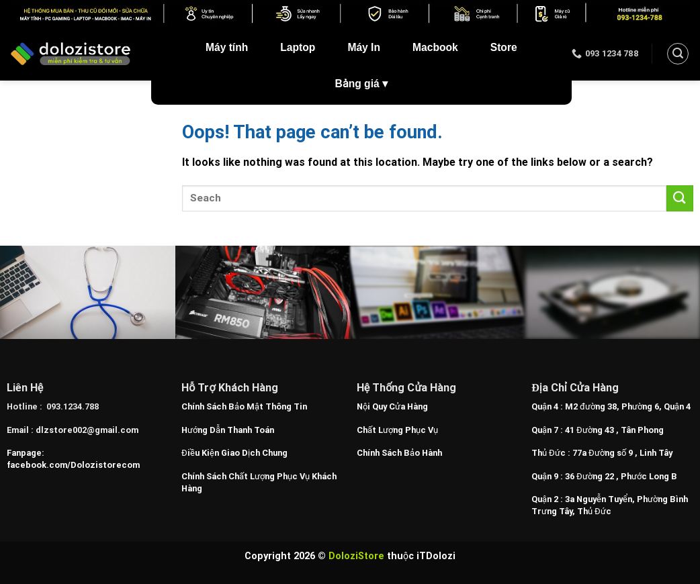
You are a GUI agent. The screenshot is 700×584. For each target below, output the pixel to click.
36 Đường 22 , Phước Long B (621, 476)
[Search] (678, 53)
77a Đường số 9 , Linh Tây (622, 453)
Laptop (297, 47)
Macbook (435, 47)
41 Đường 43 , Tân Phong (614, 430)
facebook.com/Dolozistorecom (73, 465)
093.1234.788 (72, 406)
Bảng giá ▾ (361, 83)
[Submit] (679, 198)
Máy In (363, 47)
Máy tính (227, 47)
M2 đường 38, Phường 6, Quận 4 (628, 406)
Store (503, 47)
